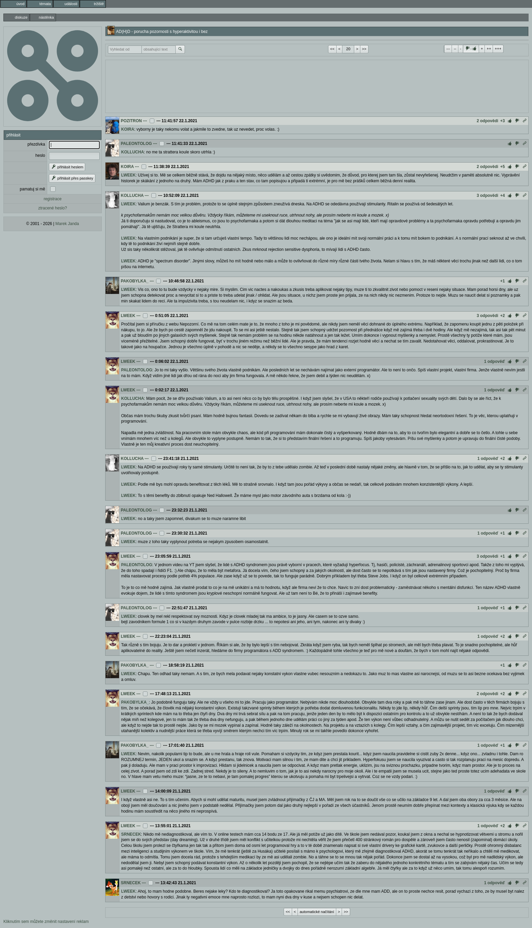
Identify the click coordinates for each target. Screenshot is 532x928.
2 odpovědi (487, 120)
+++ (498, 49)
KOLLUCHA (132, 152)
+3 (502, 120)
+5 (502, 166)
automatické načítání (317, 912)
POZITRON (131, 120)
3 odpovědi (487, 195)
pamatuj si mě (32, 189)
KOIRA (127, 129)
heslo (40, 155)
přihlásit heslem (67, 167)
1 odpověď (494, 361)
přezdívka (36, 144)
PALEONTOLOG (136, 143)
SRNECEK (131, 834)
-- (455, 49)
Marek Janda (67, 223)
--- (448, 49)
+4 (502, 195)
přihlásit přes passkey (72, 178)
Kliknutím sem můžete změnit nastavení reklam (46, 921)
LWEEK (128, 175)
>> (364, 49)
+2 (502, 315)
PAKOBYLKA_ (135, 281)
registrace (53, 199)
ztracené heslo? (52, 208)
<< (332, 49)
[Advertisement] (317, 85)
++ (489, 49)
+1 (502, 281)
